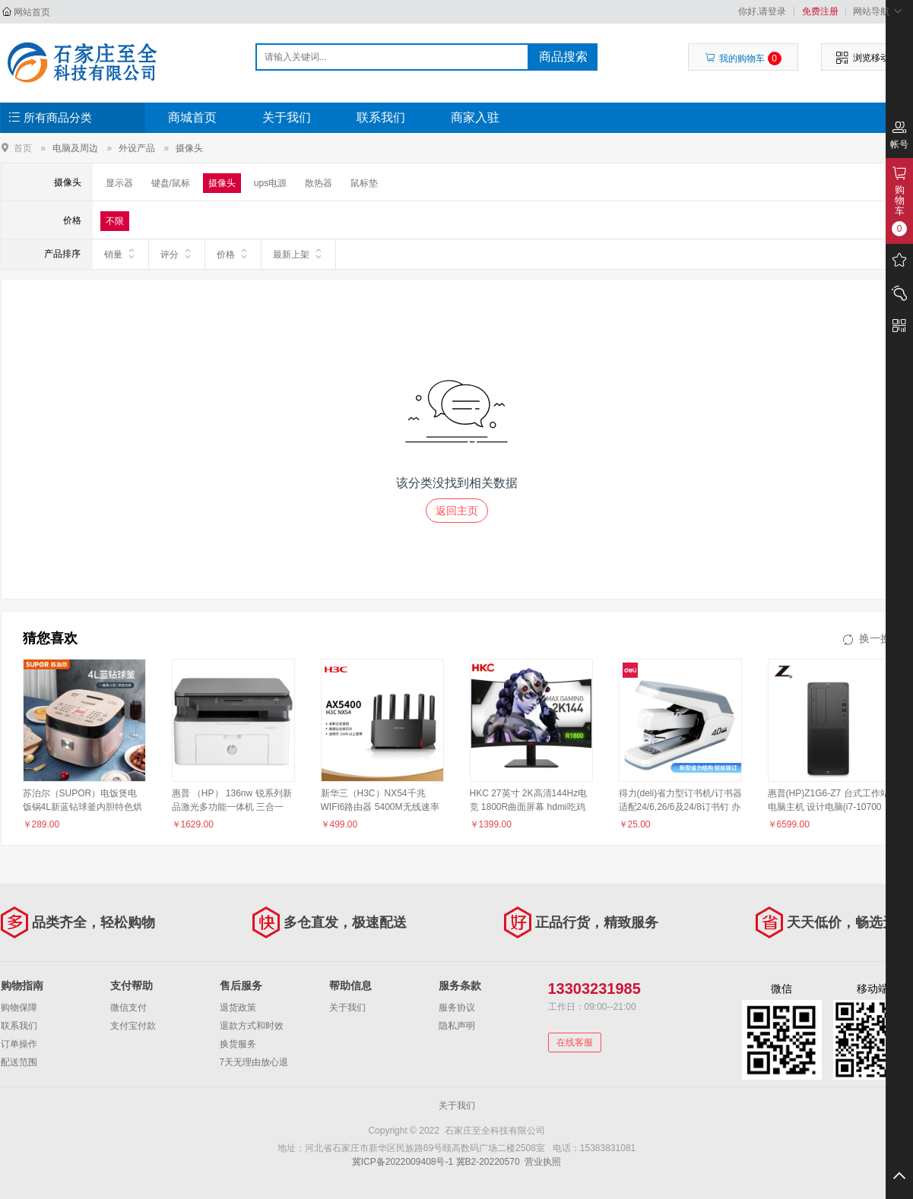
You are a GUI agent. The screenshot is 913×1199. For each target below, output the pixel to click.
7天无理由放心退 (254, 1062)
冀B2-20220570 (488, 1161)
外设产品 (137, 148)
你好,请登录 (762, 11)
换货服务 (238, 1044)
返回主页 (457, 511)
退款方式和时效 (252, 1025)
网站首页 (32, 12)
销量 (120, 253)
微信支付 (128, 1007)
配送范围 (19, 1062)
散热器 (318, 183)
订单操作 (19, 1044)
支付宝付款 (133, 1025)
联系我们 (381, 117)
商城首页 (192, 117)
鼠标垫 (364, 183)
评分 (176, 253)
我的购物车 (743, 58)
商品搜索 (563, 56)
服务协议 (457, 1007)
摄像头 (189, 148)
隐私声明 (457, 1025)
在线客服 (574, 1042)
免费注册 (820, 11)
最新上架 (298, 253)
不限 (115, 221)
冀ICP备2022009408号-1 (402, 1161)
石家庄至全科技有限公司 (82, 62)
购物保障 (19, 1007)
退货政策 (238, 1007)
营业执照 (543, 1161)
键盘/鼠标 (170, 183)
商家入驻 (475, 117)
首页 (23, 148)
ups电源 (270, 183)
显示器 (119, 183)
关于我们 (286, 117)
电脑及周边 (75, 148)
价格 (233, 253)
